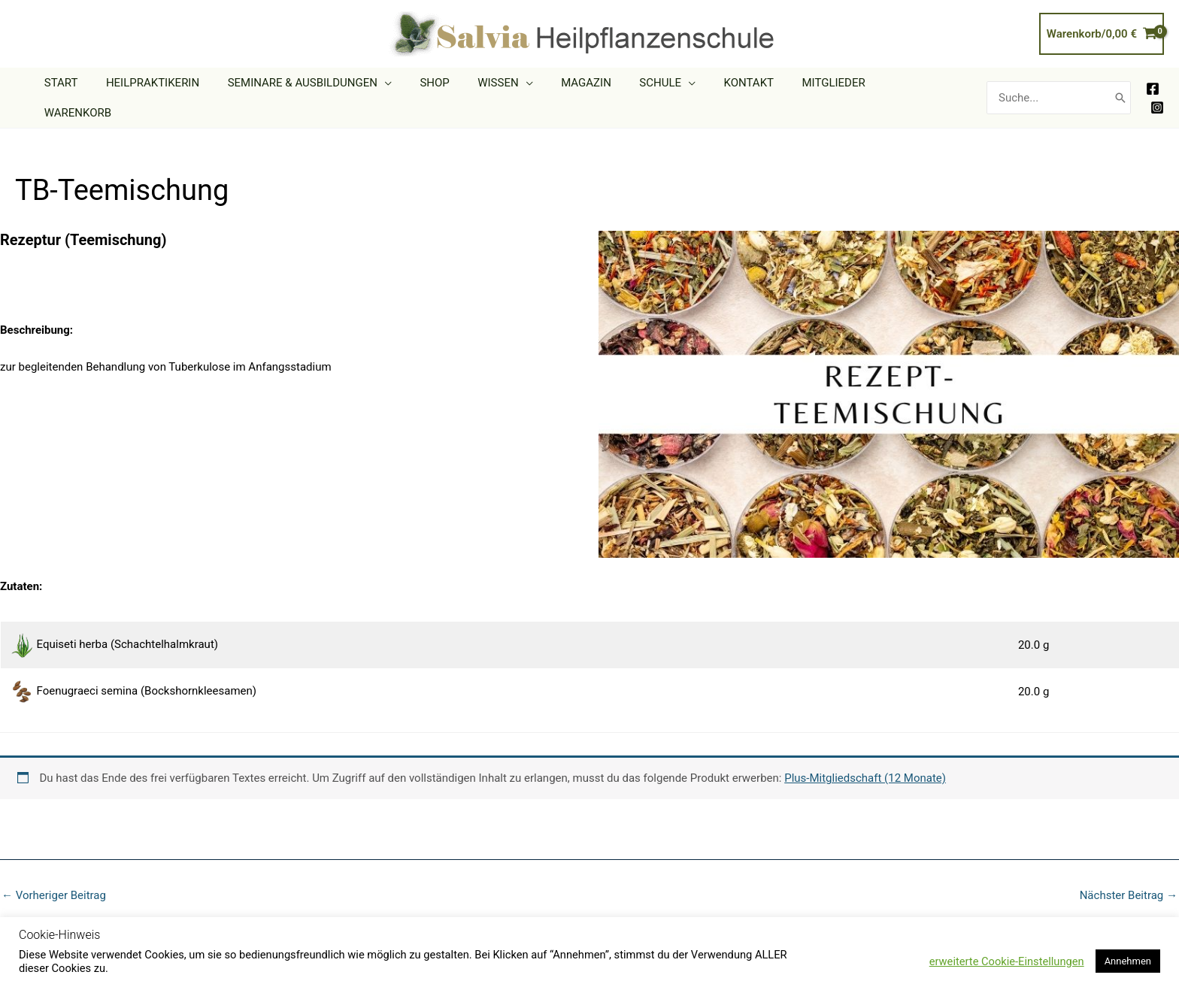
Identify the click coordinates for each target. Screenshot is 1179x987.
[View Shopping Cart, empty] (1101, 34)
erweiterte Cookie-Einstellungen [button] (1006, 961)
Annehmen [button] (1128, 961)
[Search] (1120, 86)
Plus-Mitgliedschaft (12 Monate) (865, 755)
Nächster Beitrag (1128, 873)
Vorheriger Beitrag (54, 873)
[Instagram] (1157, 96)
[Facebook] (1152, 77)
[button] (424, 86)
